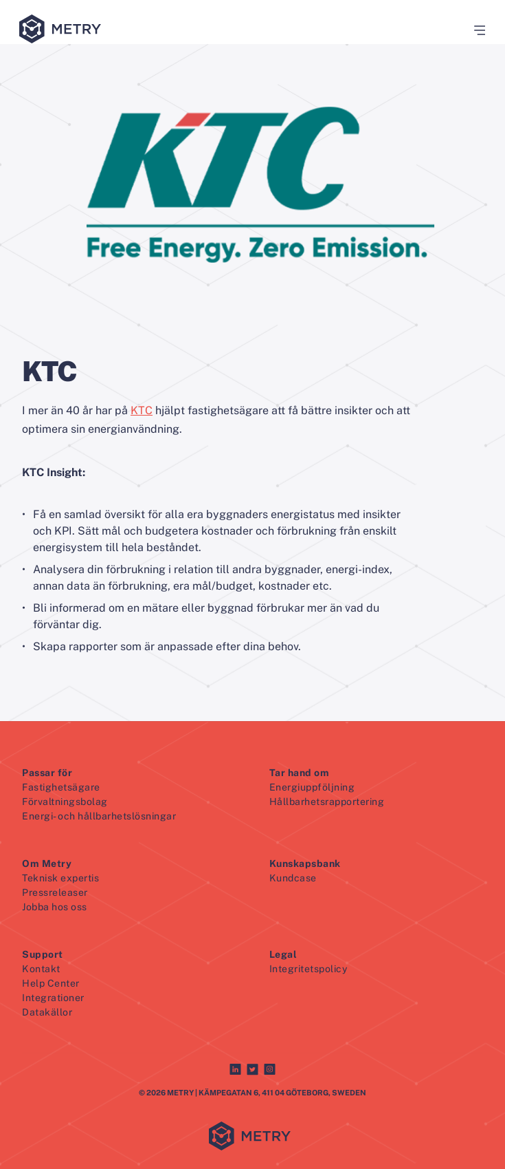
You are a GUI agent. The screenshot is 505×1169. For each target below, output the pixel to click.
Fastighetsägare (61, 787)
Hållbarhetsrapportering (327, 801)
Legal (283, 954)
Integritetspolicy (308, 968)
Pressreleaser (55, 892)
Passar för (47, 772)
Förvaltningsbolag (65, 801)
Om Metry (46, 863)
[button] (475, 30)
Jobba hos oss (54, 906)
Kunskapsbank (305, 863)
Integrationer (53, 997)
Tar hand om (299, 772)
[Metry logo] (62, 29)
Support (42, 954)
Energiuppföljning (312, 787)
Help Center (51, 983)
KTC (142, 410)
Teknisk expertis (60, 877)
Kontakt (41, 968)
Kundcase (293, 877)
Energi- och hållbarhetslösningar (99, 816)
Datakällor (47, 1012)
